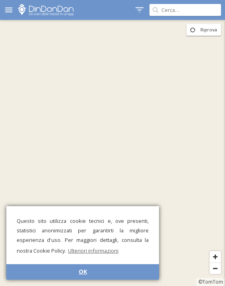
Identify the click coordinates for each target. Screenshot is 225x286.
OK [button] (83, 271)
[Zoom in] (215, 257)
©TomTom (210, 281)
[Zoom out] (215, 268)
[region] (112, 153)
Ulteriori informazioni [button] (93, 250)
